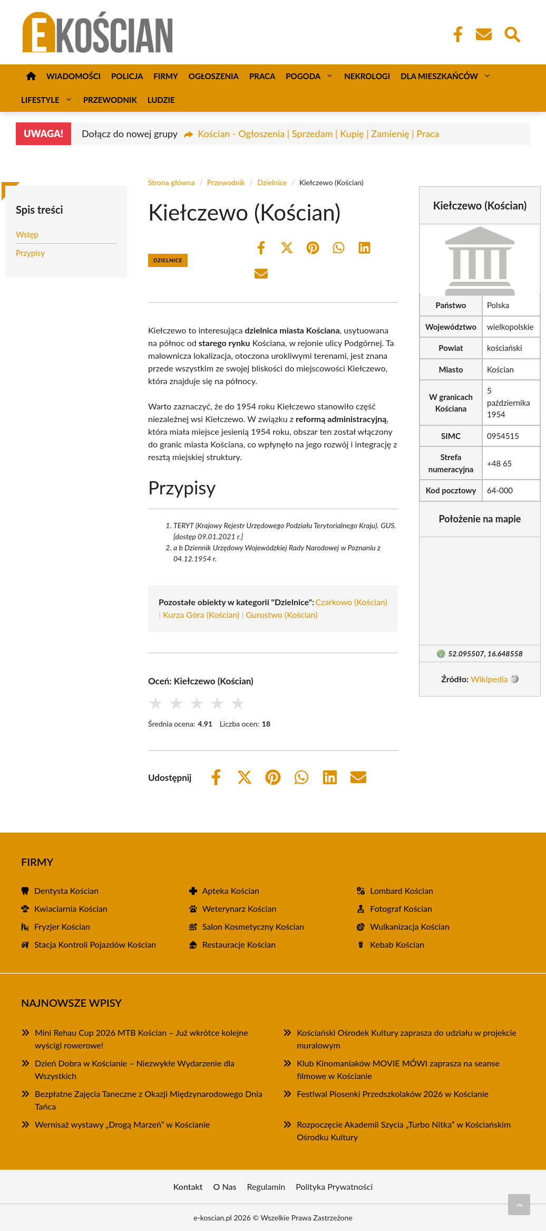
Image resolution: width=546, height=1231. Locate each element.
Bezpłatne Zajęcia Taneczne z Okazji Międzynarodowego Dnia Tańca (148, 1100)
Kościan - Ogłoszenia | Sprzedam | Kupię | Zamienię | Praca (319, 133)
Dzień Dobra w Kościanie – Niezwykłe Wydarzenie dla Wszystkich (135, 1069)
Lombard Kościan (401, 890)
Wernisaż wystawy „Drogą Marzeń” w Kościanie (122, 1124)
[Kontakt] (483, 34)
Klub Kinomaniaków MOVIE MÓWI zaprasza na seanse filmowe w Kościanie (398, 1069)
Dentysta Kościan (66, 890)
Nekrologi (367, 76)
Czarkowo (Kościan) (351, 602)
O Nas (225, 1186)
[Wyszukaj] (512, 33)
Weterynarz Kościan (239, 908)
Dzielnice (272, 182)
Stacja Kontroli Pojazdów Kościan (95, 944)
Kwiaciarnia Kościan (71, 908)
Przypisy (30, 252)
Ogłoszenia (214, 76)
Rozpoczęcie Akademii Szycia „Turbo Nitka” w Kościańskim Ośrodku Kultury (404, 1130)
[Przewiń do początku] (519, 1204)
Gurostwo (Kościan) (282, 614)
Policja (127, 76)
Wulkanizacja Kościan (410, 926)
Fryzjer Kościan (62, 926)
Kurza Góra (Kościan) (201, 614)
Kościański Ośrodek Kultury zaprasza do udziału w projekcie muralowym (406, 1038)
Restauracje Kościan (239, 944)
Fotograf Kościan (401, 908)
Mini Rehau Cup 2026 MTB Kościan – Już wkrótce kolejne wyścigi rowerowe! (141, 1038)
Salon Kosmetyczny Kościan (253, 926)
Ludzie (161, 99)
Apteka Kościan (230, 890)
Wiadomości (73, 76)
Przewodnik (110, 99)
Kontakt (188, 1186)
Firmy (165, 76)
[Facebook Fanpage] (455, 34)
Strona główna (171, 182)
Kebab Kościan (397, 944)
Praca (262, 76)
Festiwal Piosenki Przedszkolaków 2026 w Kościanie (393, 1094)
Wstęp (27, 234)
